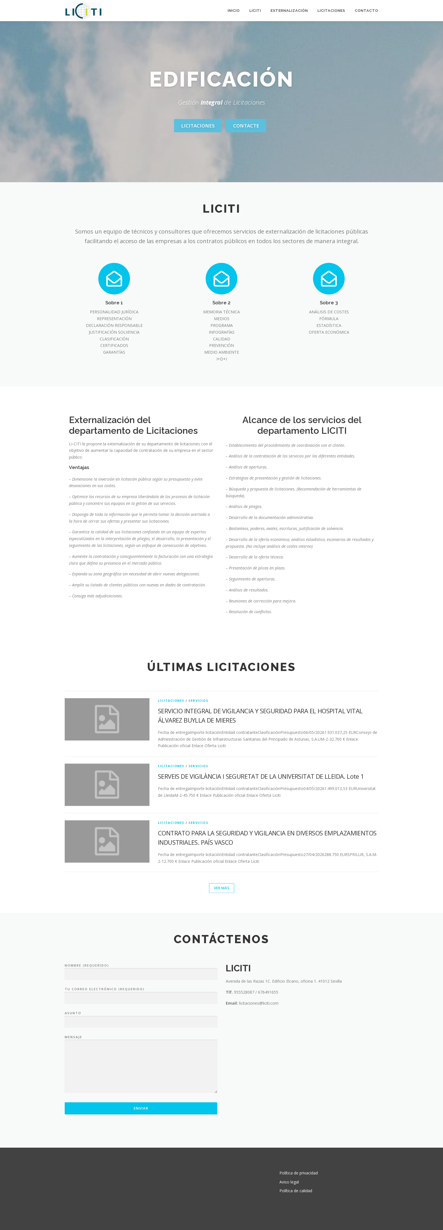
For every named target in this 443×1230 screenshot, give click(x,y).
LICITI (255, 10)
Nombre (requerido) (141, 1040)
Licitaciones (331, 10)
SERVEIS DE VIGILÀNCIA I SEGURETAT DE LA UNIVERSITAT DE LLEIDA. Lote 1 (261, 862)
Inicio (234, 10)
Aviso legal (289, 1182)
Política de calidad (295, 1190)
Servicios (198, 786)
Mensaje (141, 1134)
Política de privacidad (298, 1173)
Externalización (289, 10)
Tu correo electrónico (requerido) (141, 1064)
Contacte (246, 125)
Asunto (141, 1087)
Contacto (366, 10)
